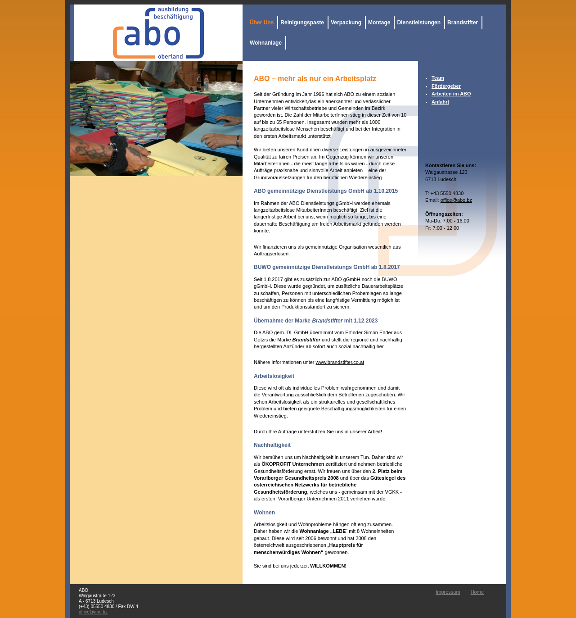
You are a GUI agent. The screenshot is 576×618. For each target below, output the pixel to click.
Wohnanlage (266, 43)
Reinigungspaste (302, 22)
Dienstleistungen (419, 22)
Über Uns (262, 22)
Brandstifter (462, 22)
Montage (379, 22)
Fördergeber (446, 86)
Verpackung (346, 22)
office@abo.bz (456, 200)
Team (438, 78)
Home (477, 592)
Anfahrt (440, 102)
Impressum (448, 592)
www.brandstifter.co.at (340, 362)
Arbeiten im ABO (451, 93)
